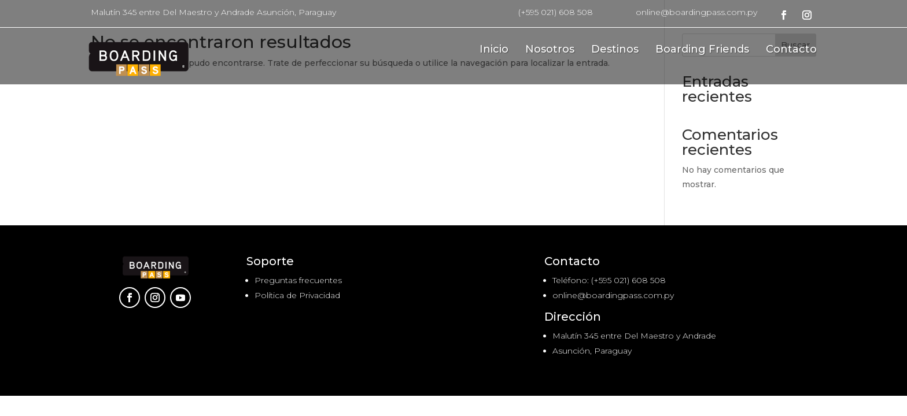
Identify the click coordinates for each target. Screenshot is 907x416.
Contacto (791, 50)
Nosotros (549, 50)
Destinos (615, 50)
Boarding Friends (702, 50)
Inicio (494, 50)
